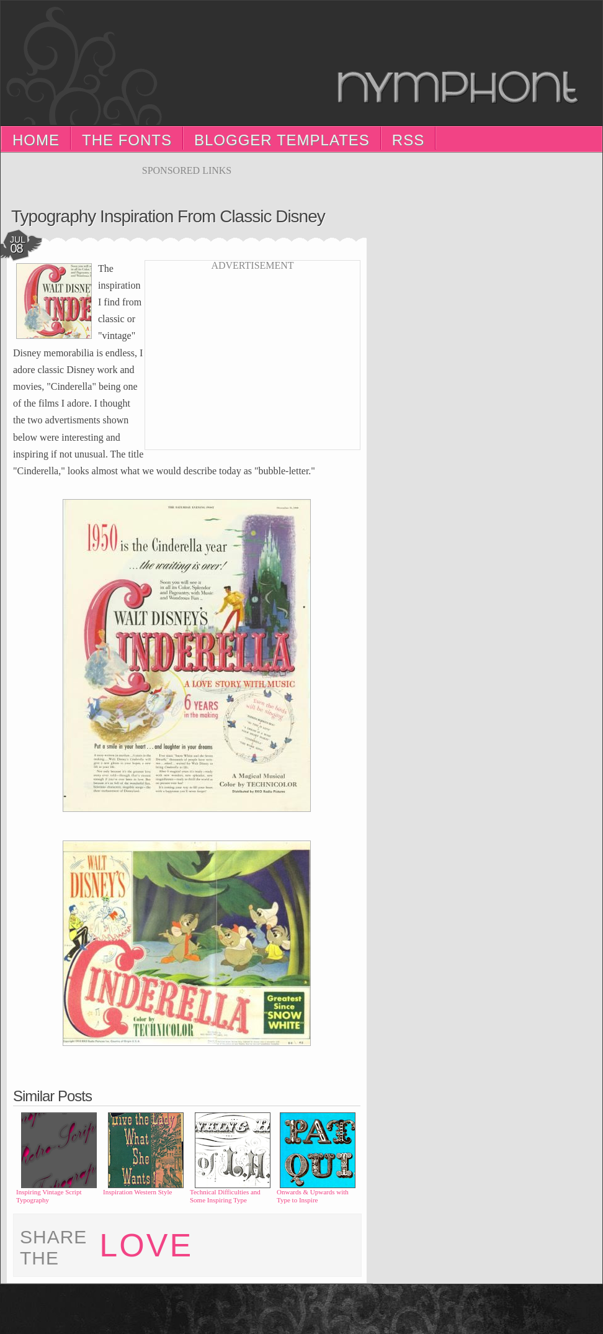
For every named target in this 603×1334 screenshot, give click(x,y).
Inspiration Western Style (137, 1192)
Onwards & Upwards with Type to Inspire (313, 1196)
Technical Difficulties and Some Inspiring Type (225, 1196)
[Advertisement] (187, 181)
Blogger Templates (282, 140)
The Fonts (127, 140)
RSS (408, 140)
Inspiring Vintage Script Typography (48, 1196)
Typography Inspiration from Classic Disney (168, 216)
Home (36, 140)
